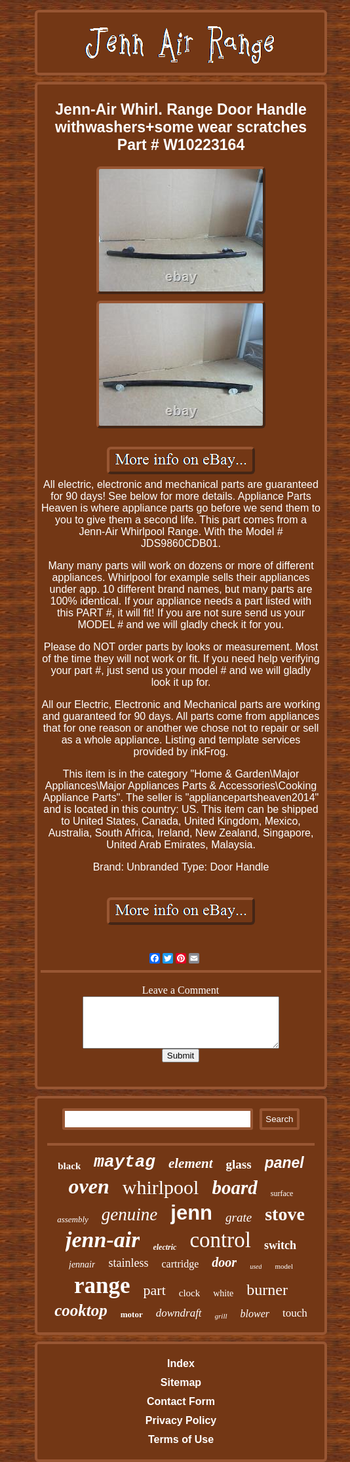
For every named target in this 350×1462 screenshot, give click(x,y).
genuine (129, 1214)
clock (189, 1293)
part (155, 1290)
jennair (82, 1264)
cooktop (80, 1310)
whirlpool (161, 1187)
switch (280, 1245)
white (223, 1293)
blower (255, 1313)
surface (282, 1193)
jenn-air (103, 1240)
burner (267, 1289)
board (234, 1187)
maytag (124, 1162)
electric (164, 1247)
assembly (72, 1219)
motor (132, 1314)
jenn (191, 1212)
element (190, 1163)
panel (284, 1162)
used (256, 1266)
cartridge (180, 1263)
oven (89, 1186)
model (284, 1266)
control (219, 1240)
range (102, 1285)
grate (238, 1217)
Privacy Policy (181, 1420)
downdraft (179, 1313)
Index (181, 1363)
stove (285, 1214)
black (69, 1166)
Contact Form (181, 1401)
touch (294, 1313)
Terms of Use (181, 1439)
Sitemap (181, 1382)
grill (221, 1316)
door (224, 1262)
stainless (128, 1262)
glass (239, 1164)
